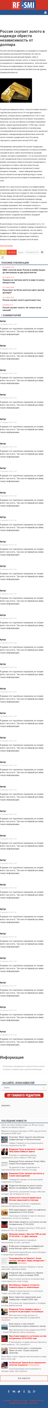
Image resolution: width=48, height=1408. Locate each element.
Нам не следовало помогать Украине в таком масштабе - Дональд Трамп (22, 1268)
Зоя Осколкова (6, 245)
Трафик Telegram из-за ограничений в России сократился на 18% (22, 1144)
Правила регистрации (18, 1403)
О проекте (7, 1400)
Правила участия (36, 1400)
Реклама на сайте (20, 1400)
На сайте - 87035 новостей (18, 1082)
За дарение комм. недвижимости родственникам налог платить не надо (20, 1168)
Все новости (24, 1378)
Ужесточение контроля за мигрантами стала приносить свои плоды (22, 1280)
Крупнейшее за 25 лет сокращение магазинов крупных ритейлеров (21, 1204)
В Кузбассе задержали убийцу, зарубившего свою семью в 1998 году (18, 1156)
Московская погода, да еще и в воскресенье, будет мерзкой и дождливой (20, 1317)
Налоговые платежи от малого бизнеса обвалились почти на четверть (23, 1217)
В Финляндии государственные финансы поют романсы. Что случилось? (24, 1343)
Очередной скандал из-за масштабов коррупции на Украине (22, 1180)
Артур (3, 321)
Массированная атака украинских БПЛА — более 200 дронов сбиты (23, 1331)
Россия (20, 252)
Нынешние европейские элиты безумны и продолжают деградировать (23, 1253)
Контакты (33, 1403)
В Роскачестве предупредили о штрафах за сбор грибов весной (23, 1304)
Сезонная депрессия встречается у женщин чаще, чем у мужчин (21, 1370)
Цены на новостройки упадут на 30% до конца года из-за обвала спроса (22, 1126)
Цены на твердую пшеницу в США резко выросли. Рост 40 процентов (23, 1229)
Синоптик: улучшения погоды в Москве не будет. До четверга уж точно (23, 1192)
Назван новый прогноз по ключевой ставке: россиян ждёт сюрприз (22, 1292)
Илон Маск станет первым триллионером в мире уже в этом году (23, 1357)
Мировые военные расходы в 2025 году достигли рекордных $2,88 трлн (23, 1132)
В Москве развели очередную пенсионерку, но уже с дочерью (18, 1241)
